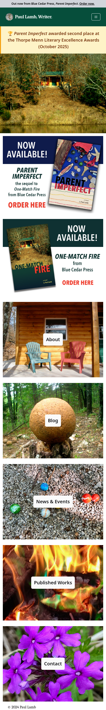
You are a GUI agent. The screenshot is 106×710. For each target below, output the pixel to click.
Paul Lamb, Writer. (33, 17)
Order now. (87, 4)
